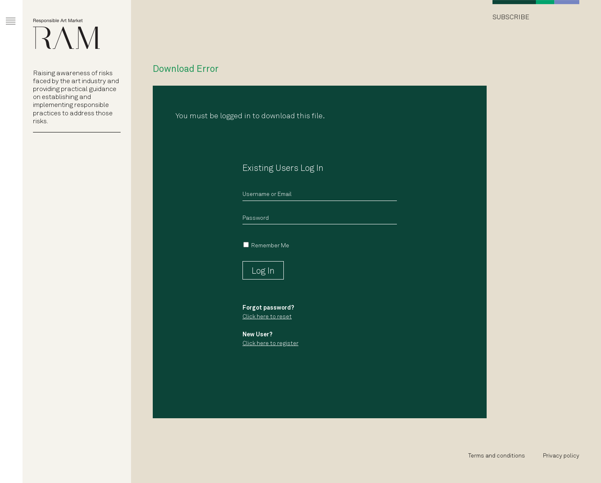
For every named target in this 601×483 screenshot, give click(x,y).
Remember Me (270, 246)
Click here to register (270, 343)
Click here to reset (267, 317)
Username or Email (267, 194)
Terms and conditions (496, 456)
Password (255, 218)
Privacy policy (561, 456)
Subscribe (510, 17)
